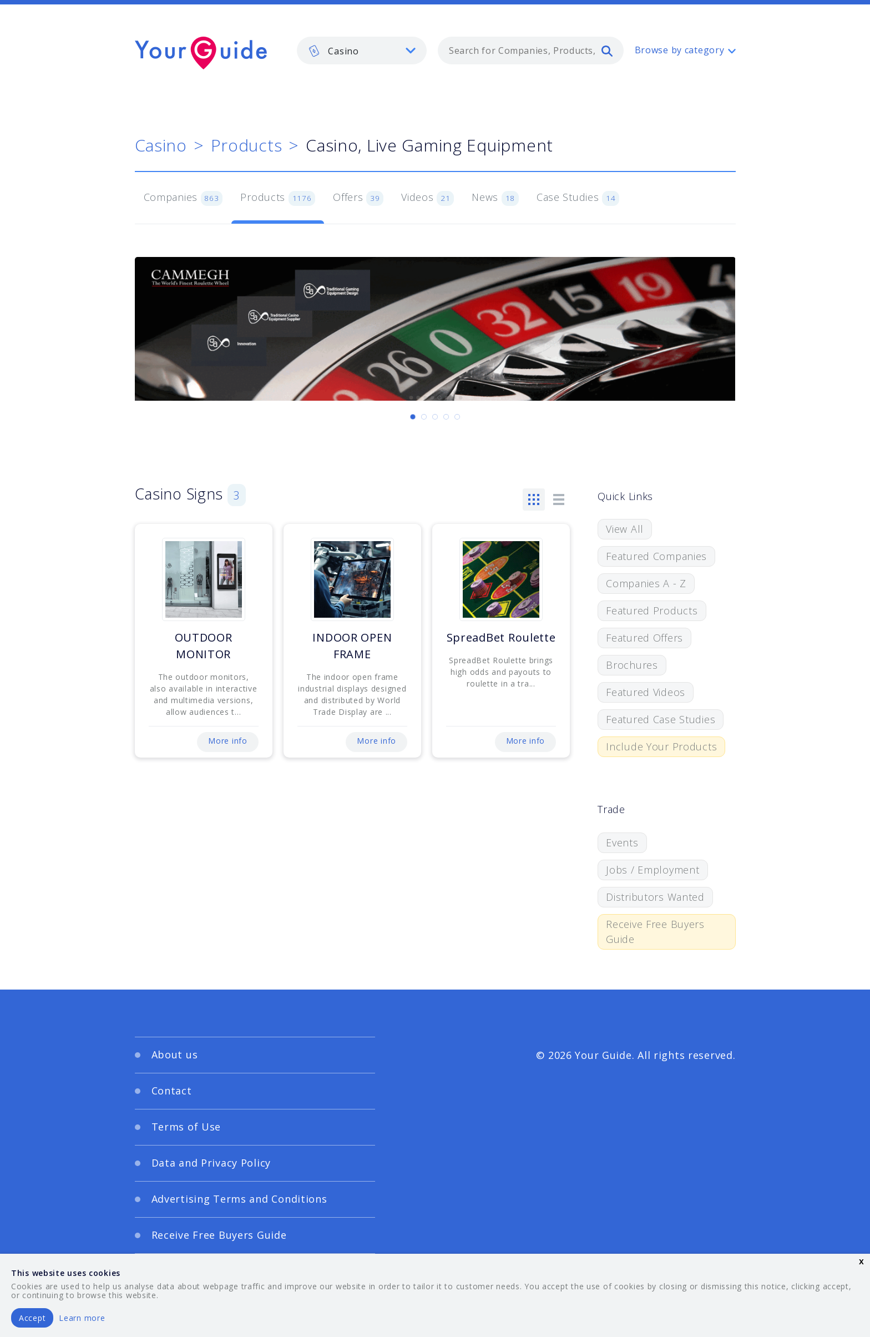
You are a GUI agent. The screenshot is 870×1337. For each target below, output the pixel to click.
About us (174, 1054)
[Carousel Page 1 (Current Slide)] (413, 417)
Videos (427, 198)
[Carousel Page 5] (457, 417)
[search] (607, 50)
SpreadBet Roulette (501, 637)
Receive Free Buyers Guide (655, 931)
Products (246, 145)
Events (622, 842)
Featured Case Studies (660, 719)
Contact (171, 1090)
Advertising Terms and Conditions (239, 1198)
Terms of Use (186, 1126)
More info (227, 740)
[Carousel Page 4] (446, 417)
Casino (161, 145)
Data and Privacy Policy (211, 1162)
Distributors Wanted (655, 897)
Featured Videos (645, 692)
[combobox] (531, 50)
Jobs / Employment (652, 869)
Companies (183, 198)
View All (625, 529)
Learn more (82, 1318)
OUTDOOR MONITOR (203, 646)
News (495, 198)
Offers (358, 198)
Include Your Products (661, 746)
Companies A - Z (646, 583)
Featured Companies (656, 556)
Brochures (631, 665)
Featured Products (651, 610)
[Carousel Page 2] (424, 417)
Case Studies (578, 198)
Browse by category (680, 50)
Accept (32, 1318)
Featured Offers (644, 637)
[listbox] (362, 50)
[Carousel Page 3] (435, 417)
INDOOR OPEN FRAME (352, 646)
